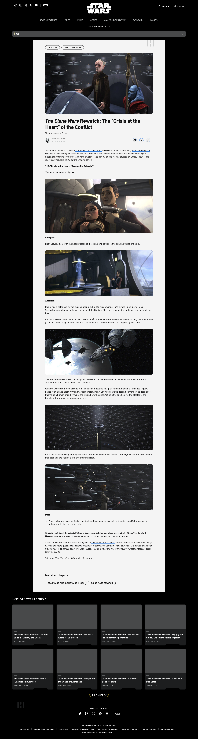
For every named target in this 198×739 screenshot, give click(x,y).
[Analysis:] (99, 300)
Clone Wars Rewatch (102, 583)
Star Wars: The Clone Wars (88, 150)
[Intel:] (99, 514)
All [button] (17, 34)
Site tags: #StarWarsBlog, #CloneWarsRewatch (68, 558)
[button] (99, 695)
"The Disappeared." (119, 536)
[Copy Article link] (148, 140)
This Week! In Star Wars (103, 542)
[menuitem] (67, 21)
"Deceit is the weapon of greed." (60, 172)
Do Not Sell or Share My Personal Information (97, 732)
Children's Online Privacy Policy (83, 729)
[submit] (159, 6)
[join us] (55, 156)
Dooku (48, 306)
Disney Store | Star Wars (130, 729)
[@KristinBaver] (122, 548)
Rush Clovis (51, 243)
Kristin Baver (59, 139)
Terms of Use (24, 729)
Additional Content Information (44, 729)
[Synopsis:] (99, 237)
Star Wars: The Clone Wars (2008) (66, 583)
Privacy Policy (63, 729)
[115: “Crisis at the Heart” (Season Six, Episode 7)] (99, 166)
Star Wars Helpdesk (149, 729)
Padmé (48, 394)
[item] (48, 21)
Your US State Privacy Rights (108, 729)
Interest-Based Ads (167, 729)
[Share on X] (141, 140)
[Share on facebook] (135, 140)
